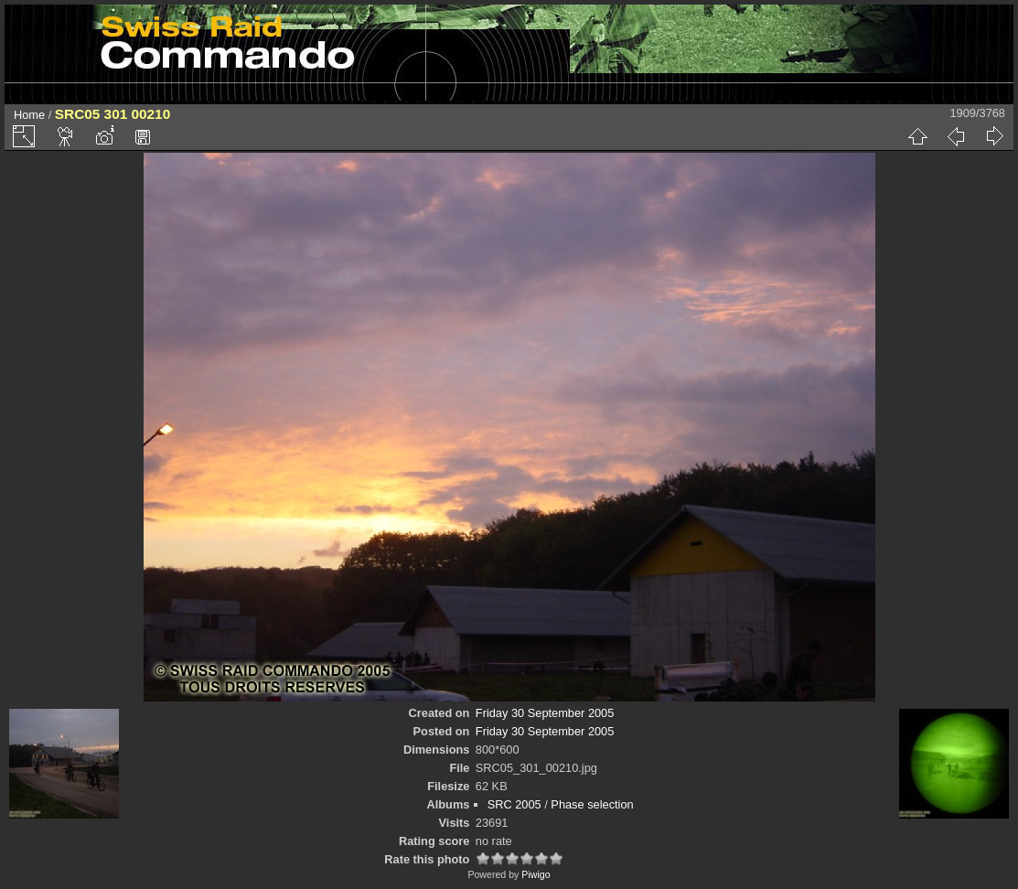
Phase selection (592, 804)
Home (29, 115)
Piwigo (535, 874)
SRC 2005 (514, 804)
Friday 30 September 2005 (545, 713)
